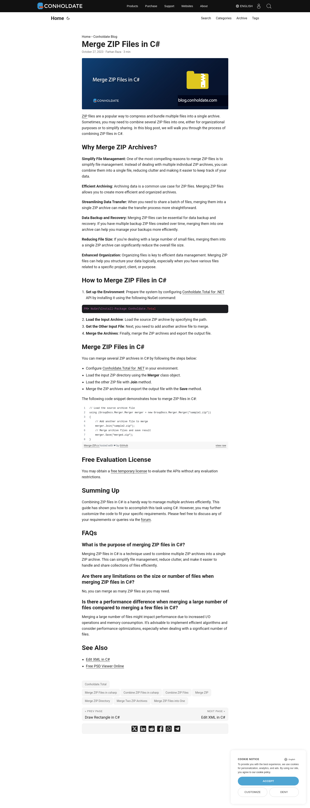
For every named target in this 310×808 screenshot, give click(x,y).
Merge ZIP (201, 692)
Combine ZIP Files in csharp (141, 692)
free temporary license (129, 471)
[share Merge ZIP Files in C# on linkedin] (143, 730)
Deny (284, 792)
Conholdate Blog (105, 37)
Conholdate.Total (96, 684)
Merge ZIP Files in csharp (101, 692)
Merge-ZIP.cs (92, 445)
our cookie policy (261, 772)
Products (132, 6)
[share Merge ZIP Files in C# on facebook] (160, 730)
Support (169, 6)
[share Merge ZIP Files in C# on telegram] (177, 730)
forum (146, 519)
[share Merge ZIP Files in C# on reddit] (152, 730)
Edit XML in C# (98, 659)
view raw (221, 445)
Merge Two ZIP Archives (132, 701)
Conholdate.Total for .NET (203, 292)
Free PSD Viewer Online (105, 666)
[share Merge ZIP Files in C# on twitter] (135, 730)
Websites (187, 6)
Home (57, 18)
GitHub (124, 445)
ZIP (84, 116)
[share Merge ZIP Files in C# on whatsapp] (169, 730)
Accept (268, 781)
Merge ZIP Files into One (169, 701)
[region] (155, 424)
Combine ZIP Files (176, 692)
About (204, 6)
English (244, 6)
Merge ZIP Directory (97, 701)
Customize (253, 792)
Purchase (151, 6)
